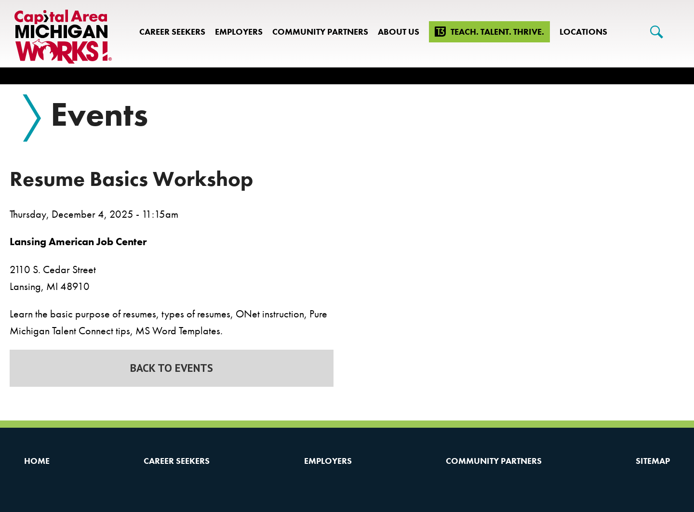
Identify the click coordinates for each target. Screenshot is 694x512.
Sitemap (653, 460)
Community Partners (320, 31)
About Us (398, 31)
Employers (239, 31)
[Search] (656, 32)
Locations (583, 31)
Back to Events (171, 368)
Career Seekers (172, 31)
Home (37, 460)
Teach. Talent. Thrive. (497, 31)
